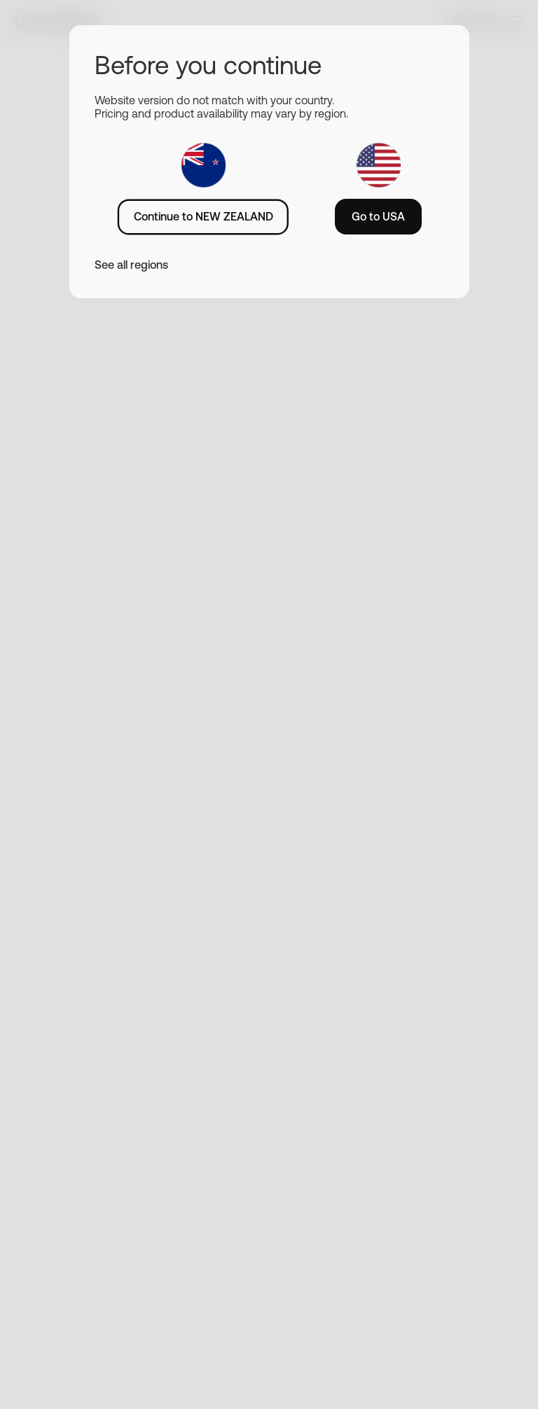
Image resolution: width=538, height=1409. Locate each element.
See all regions (131, 264)
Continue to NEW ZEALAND (203, 216)
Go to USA (378, 216)
